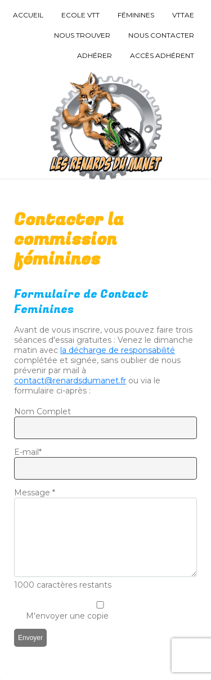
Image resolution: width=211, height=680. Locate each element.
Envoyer (30, 638)
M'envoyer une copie (67, 616)
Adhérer (94, 55)
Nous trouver (82, 35)
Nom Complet (42, 411)
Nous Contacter (161, 35)
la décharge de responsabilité (117, 350)
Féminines (136, 15)
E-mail (28, 452)
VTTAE (183, 15)
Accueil (28, 15)
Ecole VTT (80, 15)
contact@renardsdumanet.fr (70, 380)
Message (34, 492)
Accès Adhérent (162, 55)
